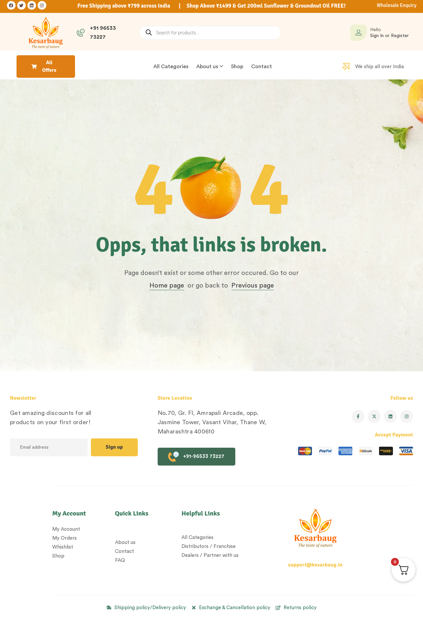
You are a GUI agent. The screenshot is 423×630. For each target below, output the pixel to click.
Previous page (252, 285)
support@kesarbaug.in (315, 565)
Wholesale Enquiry (396, 5)
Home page (166, 285)
